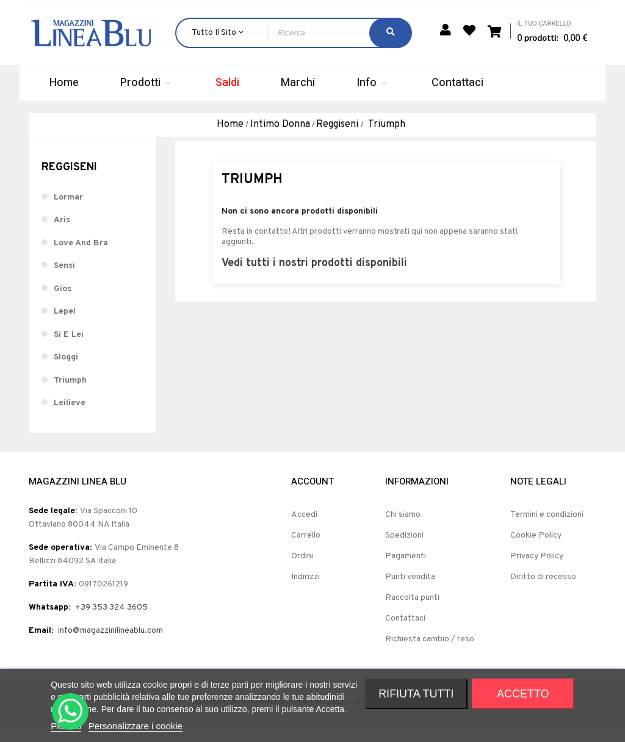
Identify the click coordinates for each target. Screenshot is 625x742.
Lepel (65, 327)
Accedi (304, 530)
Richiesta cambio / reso (429, 655)
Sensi (64, 281)
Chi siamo (403, 530)
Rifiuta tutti (415, 694)
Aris (62, 236)
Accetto (523, 694)
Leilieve (69, 419)
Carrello (305, 551)
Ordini (302, 572)
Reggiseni (69, 183)
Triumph (70, 396)
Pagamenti (405, 572)
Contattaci (405, 634)
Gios (62, 304)
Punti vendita (410, 593)
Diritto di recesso (543, 593)
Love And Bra (81, 258)
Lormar (68, 212)
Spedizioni (404, 551)
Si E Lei (69, 350)
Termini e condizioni (546, 530)
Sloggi (66, 373)
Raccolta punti (412, 613)
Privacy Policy (536, 572)
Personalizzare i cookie (135, 726)
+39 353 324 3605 (111, 623)
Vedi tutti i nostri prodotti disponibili (314, 279)
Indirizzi (305, 593)
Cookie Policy (536, 551)
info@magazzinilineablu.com (110, 646)
